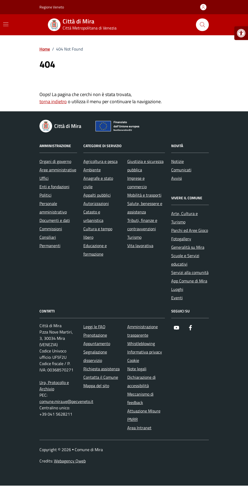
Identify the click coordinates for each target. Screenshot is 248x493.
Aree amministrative (57, 170)
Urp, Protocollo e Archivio (54, 385)
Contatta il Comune (100, 377)
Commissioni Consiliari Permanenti (50, 237)
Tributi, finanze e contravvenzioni (142, 224)
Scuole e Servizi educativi (185, 259)
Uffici (44, 178)
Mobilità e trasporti (144, 195)
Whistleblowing (141, 343)
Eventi (177, 298)
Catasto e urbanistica (93, 216)
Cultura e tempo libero (97, 233)
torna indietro (53, 101)
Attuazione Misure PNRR (143, 415)
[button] (241, 33)
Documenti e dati (54, 220)
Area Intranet (139, 428)
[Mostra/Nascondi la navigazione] (6, 24)
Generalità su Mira (187, 247)
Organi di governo (55, 161)
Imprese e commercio (137, 182)
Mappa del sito (96, 385)
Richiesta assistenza (101, 369)
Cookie (133, 360)
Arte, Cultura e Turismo (184, 217)
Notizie (177, 161)
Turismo (134, 237)
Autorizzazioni (96, 203)
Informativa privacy (144, 352)
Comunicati (181, 170)
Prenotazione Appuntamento (96, 339)
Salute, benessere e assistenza (144, 207)
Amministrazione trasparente (142, 330)
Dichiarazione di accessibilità (141, 381)
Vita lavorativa (140, 245)
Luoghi (177, 289)
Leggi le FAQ (94, 326)
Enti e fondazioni (54, 186)
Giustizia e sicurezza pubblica (145, 165)
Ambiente (92, 170)
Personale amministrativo (53, 207)
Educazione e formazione (95, 249)
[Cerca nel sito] (202, 24)
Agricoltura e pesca (100, 161)
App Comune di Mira (189, 281)
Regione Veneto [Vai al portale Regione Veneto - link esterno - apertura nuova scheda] (51, 7)
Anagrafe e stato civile (98, 182)
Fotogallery (181, 239)
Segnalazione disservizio (95, 356)
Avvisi (176, 178)
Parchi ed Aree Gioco (189, 230)
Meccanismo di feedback (140, 398)
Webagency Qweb (70, 461)
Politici (45, 195)
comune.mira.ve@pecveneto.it (66, 401)
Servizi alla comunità (190, 272)
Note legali (136, 369)
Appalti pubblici (97, 195)
